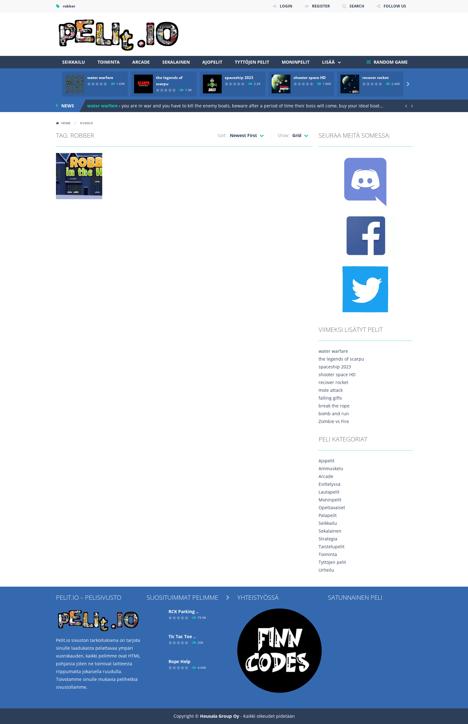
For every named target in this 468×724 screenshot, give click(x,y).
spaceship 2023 (239, 77)
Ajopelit (212, 62)
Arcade (141, 62)
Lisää (328, 62)
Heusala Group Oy (219, 716)
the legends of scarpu (341, 359)
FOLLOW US (395, 6)
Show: (283, 135)
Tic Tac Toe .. (182, 636)
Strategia (328, 539)
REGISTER (321, 6)
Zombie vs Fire (334, 421)
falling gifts (330, 398)
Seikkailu (73, 62)
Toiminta (109, 62)
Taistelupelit (332, 546)
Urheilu (326, 570)
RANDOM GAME (390, 62)
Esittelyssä (329, 484)
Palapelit (328, 515)
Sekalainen (176, 62)
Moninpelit (295, 62)
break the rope (334, 406)
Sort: (222, 135)
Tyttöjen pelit (252, 62)
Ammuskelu (331, 468)
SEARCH (357, 6)
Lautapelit (329, 492)
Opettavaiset (332, 507)
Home (66, 123)
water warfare (100, 77)
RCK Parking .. (184, 611)
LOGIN (286, 6)
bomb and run (334, 413)
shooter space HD (310, 77)
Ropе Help (180, 661)
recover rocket (375, 77)
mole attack (331, 390)
